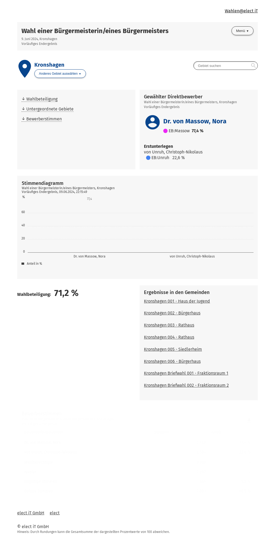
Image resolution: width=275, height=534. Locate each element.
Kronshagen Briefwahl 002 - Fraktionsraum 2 (186, 385)
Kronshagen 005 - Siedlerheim (173, 349)
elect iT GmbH (30, 512)
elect (55, 512)
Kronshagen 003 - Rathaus (169, 325)
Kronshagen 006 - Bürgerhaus (172, 361)
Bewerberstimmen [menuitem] (44, 118)
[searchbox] (225, 65)
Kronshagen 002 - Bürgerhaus (172, 313)
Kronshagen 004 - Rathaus (169, 337)
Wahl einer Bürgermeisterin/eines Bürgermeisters (95, 31)
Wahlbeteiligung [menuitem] (41, 99)
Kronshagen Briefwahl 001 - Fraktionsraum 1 (186, 373)
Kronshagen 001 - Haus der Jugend (177, 301)
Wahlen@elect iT (241, 10)
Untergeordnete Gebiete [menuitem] (50, 109)
